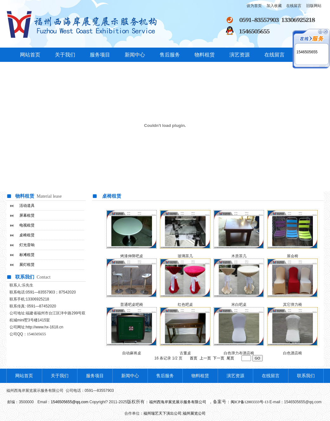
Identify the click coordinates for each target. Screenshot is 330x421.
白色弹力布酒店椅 (239, 353)
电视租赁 (27, 225)
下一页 (218, 358)
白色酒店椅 (292, 353)
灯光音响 (27, 245)
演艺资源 (239, 54)
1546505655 (307, 52)
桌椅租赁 (27, 235)
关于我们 (65, 54)
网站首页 (30, 54)
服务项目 (100, 54)
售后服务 (170, 54)
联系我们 (306, 375)
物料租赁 (205, 54)
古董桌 (185, 353)
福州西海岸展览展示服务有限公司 (178, 402)
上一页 (205, 358)
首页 (193, 358)
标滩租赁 (27, 255)
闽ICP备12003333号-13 (249, 402)
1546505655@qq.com (69, 402)
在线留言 (274, 54)
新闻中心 (135, 54)
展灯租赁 (27, 264)
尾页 (230, 358)
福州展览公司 (194, 413)
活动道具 (27, 205)
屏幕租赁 (27, 215)
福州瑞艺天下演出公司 (162, 413)
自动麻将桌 (131, 353)
